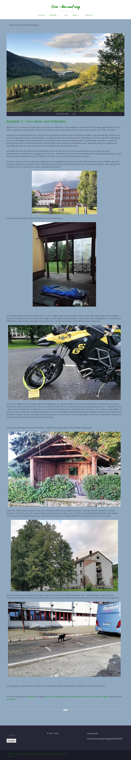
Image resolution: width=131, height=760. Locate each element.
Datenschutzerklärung (14, 754)
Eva (74, 114)
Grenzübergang (58, 696)
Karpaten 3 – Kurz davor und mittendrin (36, 121)
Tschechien (97, 696)
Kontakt (89, 15)
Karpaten (31, 696)
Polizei (89, 696)
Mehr (74, 15)
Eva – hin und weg (65, 7)
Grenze (48, 696)
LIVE (66, 15)
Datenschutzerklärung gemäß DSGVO (105, 738)
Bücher (53, 15)
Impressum (92, 733)
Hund (68, 696)
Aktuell (41, 15)
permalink (11, 699)
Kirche (82, 696)
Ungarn (106, 696)
